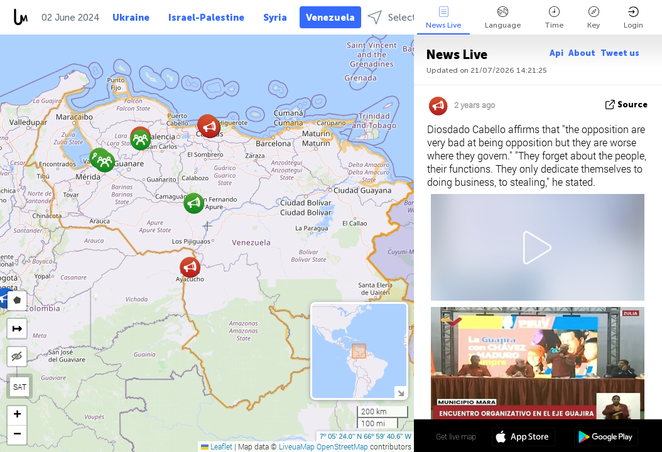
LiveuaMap (297, 446)
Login (633, 18)
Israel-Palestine (206, 17)
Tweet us (619, 53)
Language (503, 18)
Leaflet (216, 446)
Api (556, 53)
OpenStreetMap (342, 446)
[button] (104, 161)
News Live (443, 18)
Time (554, 18)
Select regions (408, 17)
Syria (275, 17)
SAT (19, 387)
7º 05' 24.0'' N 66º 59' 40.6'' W (365, 436)
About (581, 53)
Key (593, 18)
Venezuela (330, 17)
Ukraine (130, 17)
